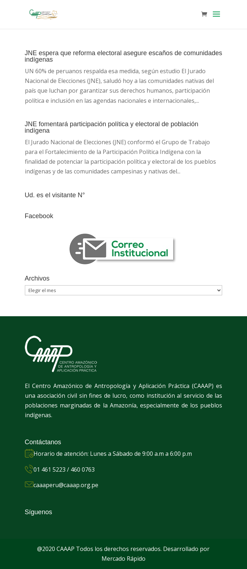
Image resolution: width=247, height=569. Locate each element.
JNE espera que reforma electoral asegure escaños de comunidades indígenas (123, 56)
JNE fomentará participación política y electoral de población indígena (111, 127)
